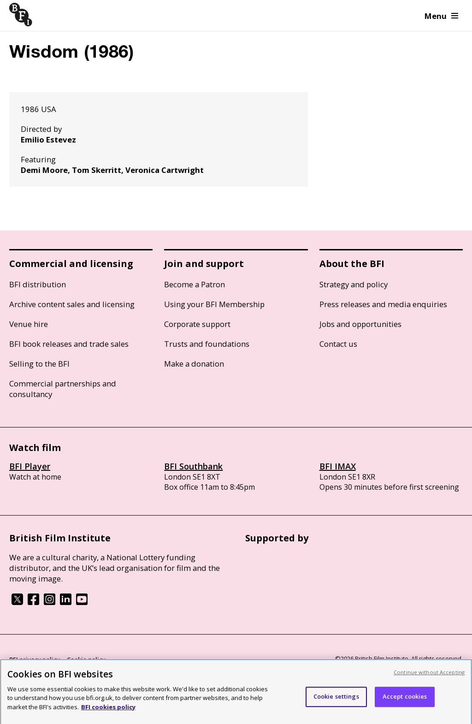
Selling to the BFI (39, 363)
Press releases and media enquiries (383, 304)
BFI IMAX (337, 466)
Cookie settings (336, 701)
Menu (441, 16)
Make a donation (194, 363)
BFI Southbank (193, 466)
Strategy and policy (353, 284)
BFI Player (29, 466)
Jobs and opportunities (360, 324)
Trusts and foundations (206, 343)
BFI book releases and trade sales (69, 343)
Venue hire (28, 324)
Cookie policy (86, 659)
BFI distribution (37, 284)
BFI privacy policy (34, 659)
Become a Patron (194, 284)
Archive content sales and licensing (72, 304)
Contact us (338, 343)
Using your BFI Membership (214, 304)
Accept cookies (405, 701)
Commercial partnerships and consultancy (62, 388)
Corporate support (197, 324)
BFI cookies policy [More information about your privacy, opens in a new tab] (108, 712)
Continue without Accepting (429, 677)
